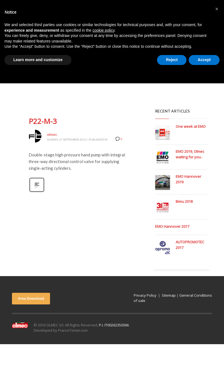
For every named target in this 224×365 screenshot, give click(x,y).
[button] (216, 8)
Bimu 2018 (184, 201)
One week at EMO (191, 126)
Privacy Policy (145, 295)
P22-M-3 (43, 121)
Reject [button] (172, 60)
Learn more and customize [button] (38, 60)
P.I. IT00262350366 (114, 325)
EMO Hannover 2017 (172, 226)
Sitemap (169, 295)
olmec (52, 134)
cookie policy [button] (104, 30)
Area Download (31, 298)
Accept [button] (204, 60)
